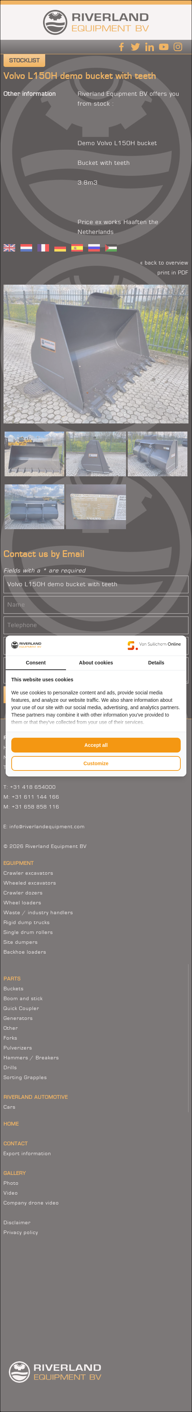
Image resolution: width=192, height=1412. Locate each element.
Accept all (96, 745)
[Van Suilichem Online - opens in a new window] (154, 645)
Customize (96, 763)
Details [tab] (156, 662)
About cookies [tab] (96, 662)
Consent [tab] (36, 662)
